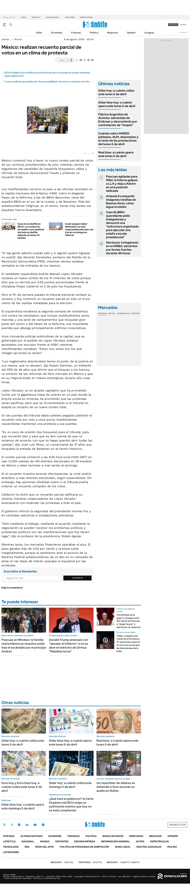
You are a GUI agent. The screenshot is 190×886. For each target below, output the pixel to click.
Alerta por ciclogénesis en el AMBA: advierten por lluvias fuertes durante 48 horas (122, 248)
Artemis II (36, 17)
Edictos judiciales (149, 846)
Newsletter (183, 32)
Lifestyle (9, 841)
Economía (56, 32)
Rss (27, 846)
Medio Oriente (86, 17)
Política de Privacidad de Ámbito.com (84, 846)
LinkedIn (27, 824)
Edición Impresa (84, 841)
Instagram (19, 824)
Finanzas (76, 32)
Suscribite (77, 578)
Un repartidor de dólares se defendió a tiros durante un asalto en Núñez (115, 787)
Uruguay (149, 32)
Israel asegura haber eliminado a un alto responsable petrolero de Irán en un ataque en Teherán (79, 229)
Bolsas (111, 313)
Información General (115, 841)
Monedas (102, 313)
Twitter (4, 825)
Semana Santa (52, 17)
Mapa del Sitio (44, 846)
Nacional (28, 841)
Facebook (12, 824)
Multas (172, 846)
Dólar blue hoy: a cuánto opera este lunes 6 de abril (116, 104)
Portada (9, 836)
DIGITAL (62, 862)
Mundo (18, 39)
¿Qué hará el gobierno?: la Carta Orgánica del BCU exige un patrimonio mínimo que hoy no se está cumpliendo (71, 804)
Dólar (23, 17)
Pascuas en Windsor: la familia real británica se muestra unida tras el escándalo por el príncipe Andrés (23, 645)
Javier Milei (70, 17)
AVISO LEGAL (123, 846)
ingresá (183, 24)
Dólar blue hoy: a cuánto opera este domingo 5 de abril (22, 806)
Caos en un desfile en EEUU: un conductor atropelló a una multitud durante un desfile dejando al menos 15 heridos (31, 231)
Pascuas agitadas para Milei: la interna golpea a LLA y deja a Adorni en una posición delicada (121, 184)
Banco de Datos (113, 836)
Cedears (135, 313)
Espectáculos (159, 841)
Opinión (131, 32)
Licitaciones (11, 852)
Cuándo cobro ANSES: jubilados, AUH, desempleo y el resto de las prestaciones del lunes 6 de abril (118, 138)
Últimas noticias (31, 836)
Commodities (123, 313)
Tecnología (11, 846)
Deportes (61, 841)
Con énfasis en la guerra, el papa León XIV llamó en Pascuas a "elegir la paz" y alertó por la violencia (129, 621)
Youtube (35, 825)
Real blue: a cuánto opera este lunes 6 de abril (115, 154)
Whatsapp (43, 824)
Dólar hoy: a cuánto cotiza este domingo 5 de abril (70, 785)
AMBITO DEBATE (123, 862)
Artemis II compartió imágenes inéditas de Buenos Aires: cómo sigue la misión (121, 201)
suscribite (173, 24)
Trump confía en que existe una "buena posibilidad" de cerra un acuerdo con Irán (47, 81)
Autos (140, 841)
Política (94, 32)
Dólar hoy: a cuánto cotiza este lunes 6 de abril (116, 92)
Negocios (112, 32)
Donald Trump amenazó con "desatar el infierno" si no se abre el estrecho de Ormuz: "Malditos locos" (68, 645)
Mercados (136, 836)
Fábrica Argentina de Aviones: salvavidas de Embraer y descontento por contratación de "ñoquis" (117, 119)
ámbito (5, 39)
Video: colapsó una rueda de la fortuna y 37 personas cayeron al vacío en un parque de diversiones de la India (128, 643)
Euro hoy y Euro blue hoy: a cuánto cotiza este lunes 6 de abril (21, 787)
